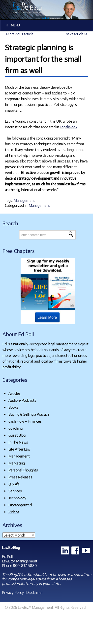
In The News (18, 442)
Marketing (16, 463)
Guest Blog (17, 435)
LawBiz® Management (19, 561)
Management (24, 200)
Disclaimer (34, 592)
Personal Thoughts (23, 470)
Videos (13, 512)
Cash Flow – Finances (25, 421)
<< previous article (19, 34)
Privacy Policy (13, 592)
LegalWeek (68, 127)
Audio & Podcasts (22, 400)
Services (15, 491)
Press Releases (20, 477)
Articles (14, 393)
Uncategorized (20, 505)
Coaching (15, 428)
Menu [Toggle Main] (12, 25)
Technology (17, 498)
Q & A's (14, 484)
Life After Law (19, 449)
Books (13, 407)
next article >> (77, 34)
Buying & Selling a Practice (29, 414)
